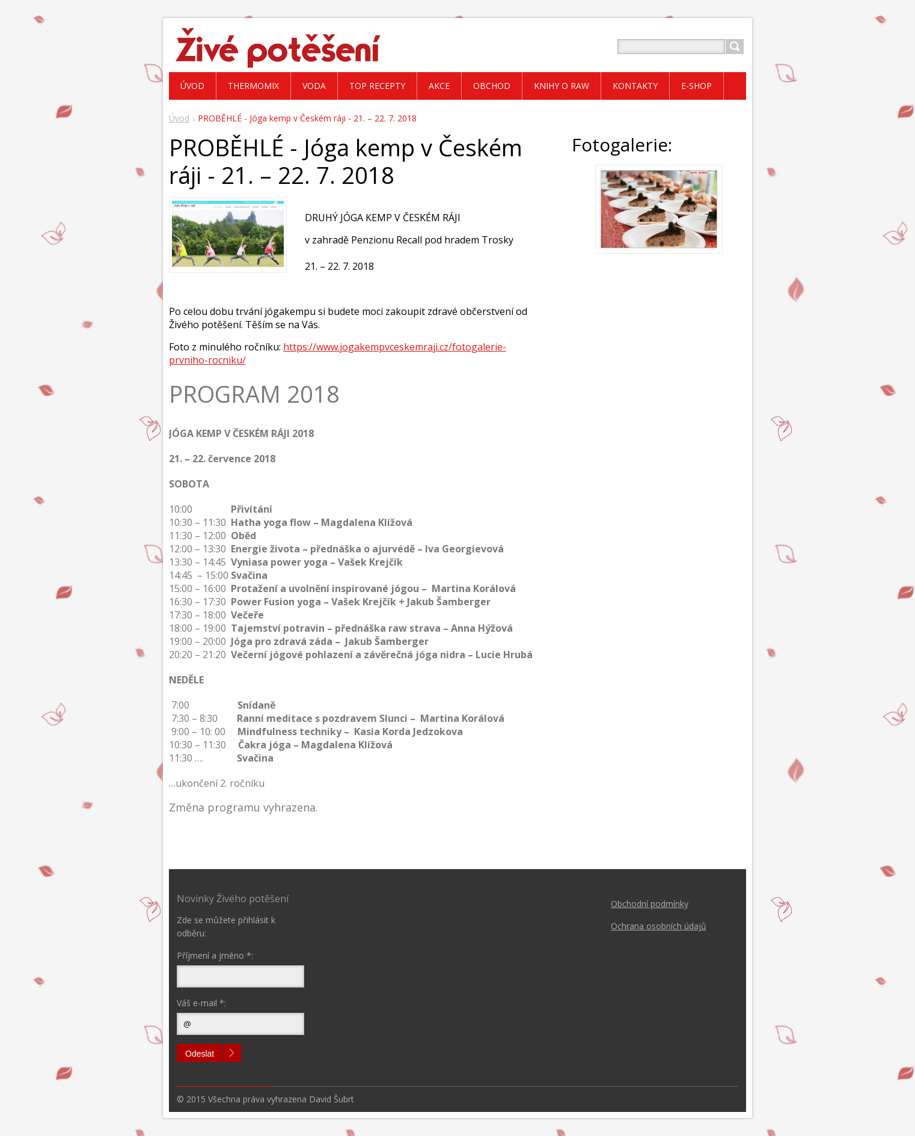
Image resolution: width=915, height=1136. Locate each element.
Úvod (179, 118)
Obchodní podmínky (649, 903)
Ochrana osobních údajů (658, 926)
